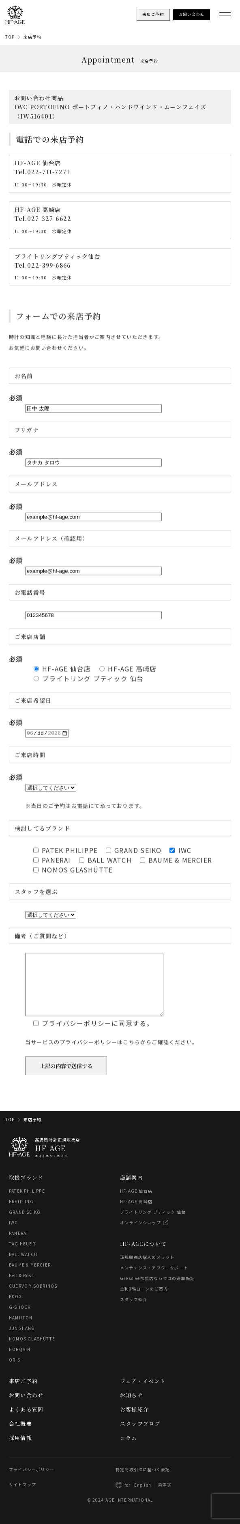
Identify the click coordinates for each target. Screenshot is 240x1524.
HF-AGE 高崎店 (136, 1214)
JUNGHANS (21, 1340)
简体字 (165, 1497)
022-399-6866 (49, 265)
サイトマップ (22, 1497)
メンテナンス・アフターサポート (154, 1280)
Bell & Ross (21, 1287)
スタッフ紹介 (133, 1311)
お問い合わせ (26, 1407)
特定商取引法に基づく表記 (143, 1482)
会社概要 (20, 1436)
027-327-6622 (49, 218)
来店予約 (33, 37)
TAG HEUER (22, 1256)
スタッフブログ (140, 1436)
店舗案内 (131, 1189)
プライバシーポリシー (31, 1482)
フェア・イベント (143, 1393)
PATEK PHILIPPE (27, 1203)
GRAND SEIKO (25, 1224)
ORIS (14, 1372)
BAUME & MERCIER (30, 1277)
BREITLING (21, 1214)
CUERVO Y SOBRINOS (33, 1298)
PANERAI (18, 1245)
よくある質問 (26, 1421)
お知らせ (131, 1407)
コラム (128, 1450)
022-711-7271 (48, 172)
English (142, 1497)
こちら (131, 1061)
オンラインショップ (140, 1235)
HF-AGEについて (143, 1256)
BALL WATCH (23, 1266)
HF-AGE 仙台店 (136, 1203)
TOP (10, 37)
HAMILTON (21, 1330)
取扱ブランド (26, 1189)
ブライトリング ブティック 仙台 (153, 1224)
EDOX (15, 1309)
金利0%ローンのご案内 (144, 1301)
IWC (13, 1235)
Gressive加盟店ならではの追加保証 (157, 1290)
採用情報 (20, 1450)
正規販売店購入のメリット (147, 1269)
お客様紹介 (134, 1421)
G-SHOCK (19, 1319)
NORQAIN (19, 1361)
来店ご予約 (23, 1393)
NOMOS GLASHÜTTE (32, 1351)
